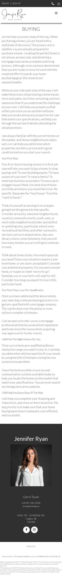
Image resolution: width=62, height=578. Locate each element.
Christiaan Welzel (21, 556)
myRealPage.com (31, 549)
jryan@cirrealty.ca (31, 506)
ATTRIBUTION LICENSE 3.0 (48, 556)
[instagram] (35, 530)
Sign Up (16, 3)
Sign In (5, 3)
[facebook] (27, 530)
